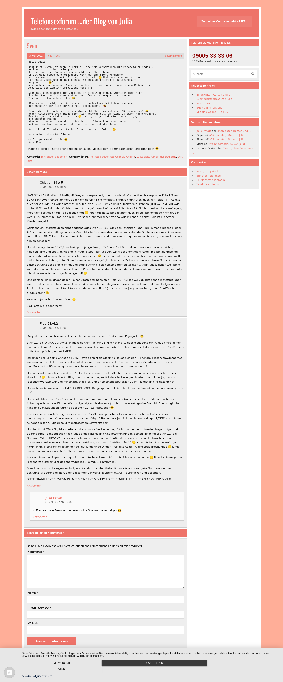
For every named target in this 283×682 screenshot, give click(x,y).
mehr (241, 669)
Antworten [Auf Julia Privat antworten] (39, 517)
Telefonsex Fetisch (208, 184)
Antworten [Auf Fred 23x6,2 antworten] (34, 485)
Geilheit (120, 156)
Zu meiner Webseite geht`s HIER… (224, 21)
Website (33, 623)
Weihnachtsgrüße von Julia (214, 99)
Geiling (130, 156)
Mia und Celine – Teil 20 (212, 112)
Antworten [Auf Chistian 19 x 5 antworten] (34, 312)
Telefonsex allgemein (54, 156)
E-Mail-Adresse (39, 607)
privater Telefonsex (209, 175)
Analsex (93, 156)
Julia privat (203, 103)
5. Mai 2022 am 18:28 (53, 187)
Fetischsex (107, 156)
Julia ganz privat (207, 171)
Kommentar (37, 551)
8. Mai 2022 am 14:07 (58, 502)
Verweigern (60, 669)
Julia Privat (53, 55)
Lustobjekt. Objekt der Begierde (156, 156)
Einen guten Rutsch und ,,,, (213, 94)
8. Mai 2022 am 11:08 (53, 328)
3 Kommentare (173, 55)
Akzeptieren (150, 669)
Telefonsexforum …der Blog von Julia (81, 21)
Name (33, 592)
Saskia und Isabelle (209, 107)
